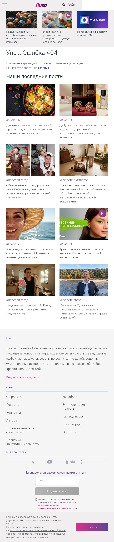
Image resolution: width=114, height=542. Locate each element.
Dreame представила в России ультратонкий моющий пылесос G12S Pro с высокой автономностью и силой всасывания (83, 193)
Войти (104, 4)
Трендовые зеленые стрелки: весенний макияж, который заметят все (81, 253)
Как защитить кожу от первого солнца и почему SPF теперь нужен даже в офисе (29, 253)
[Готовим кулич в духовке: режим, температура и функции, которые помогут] (57, 19)
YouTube (49, 462)
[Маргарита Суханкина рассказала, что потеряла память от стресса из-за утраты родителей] (83, 280)
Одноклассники (67, 462)
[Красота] (65, 120)
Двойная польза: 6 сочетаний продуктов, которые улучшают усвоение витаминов (29, 129)
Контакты (13, 412)
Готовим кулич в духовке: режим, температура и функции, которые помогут (56, 36)
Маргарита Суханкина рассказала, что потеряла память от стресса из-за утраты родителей (83, 311)
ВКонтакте (72, 462)
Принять (92, 527)
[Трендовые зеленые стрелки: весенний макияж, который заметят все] (83, 224)
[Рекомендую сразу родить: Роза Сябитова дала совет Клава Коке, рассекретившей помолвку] (30, 160)
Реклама (12, 404)
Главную (44, 68)
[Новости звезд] (17, 180)
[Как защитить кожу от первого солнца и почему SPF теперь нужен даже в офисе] (30, 224)
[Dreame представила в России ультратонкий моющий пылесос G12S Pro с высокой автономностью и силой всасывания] (83, 160)
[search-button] (95, 4)
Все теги (69, 432)
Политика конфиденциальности (23, 442)
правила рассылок (68, 508)
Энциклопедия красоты (74, 406)
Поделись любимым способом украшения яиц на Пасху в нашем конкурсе (21, 36)
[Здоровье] (13, 120)
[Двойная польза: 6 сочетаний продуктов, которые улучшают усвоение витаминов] (30, 100)
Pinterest (81, 462)
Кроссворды (72, 424)
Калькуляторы (73, 416)
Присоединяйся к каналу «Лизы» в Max (92, 33)
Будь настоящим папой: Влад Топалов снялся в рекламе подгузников (28, 309)
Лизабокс (70, 396)
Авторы (12, 420)
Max (41, 462)
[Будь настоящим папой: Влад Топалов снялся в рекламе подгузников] (30, 280)
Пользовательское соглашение (20, 430)
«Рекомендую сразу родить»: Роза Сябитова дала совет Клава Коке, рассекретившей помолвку (28, 191)
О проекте (14, 396)
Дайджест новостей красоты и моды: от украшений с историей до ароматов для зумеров (82, 131)
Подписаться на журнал (22, 377)
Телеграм (33, 462)
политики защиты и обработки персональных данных (35, 535)
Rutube (59, 462)
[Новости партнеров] (73, 180)
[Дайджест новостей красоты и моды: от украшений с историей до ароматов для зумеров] (83, 100)
